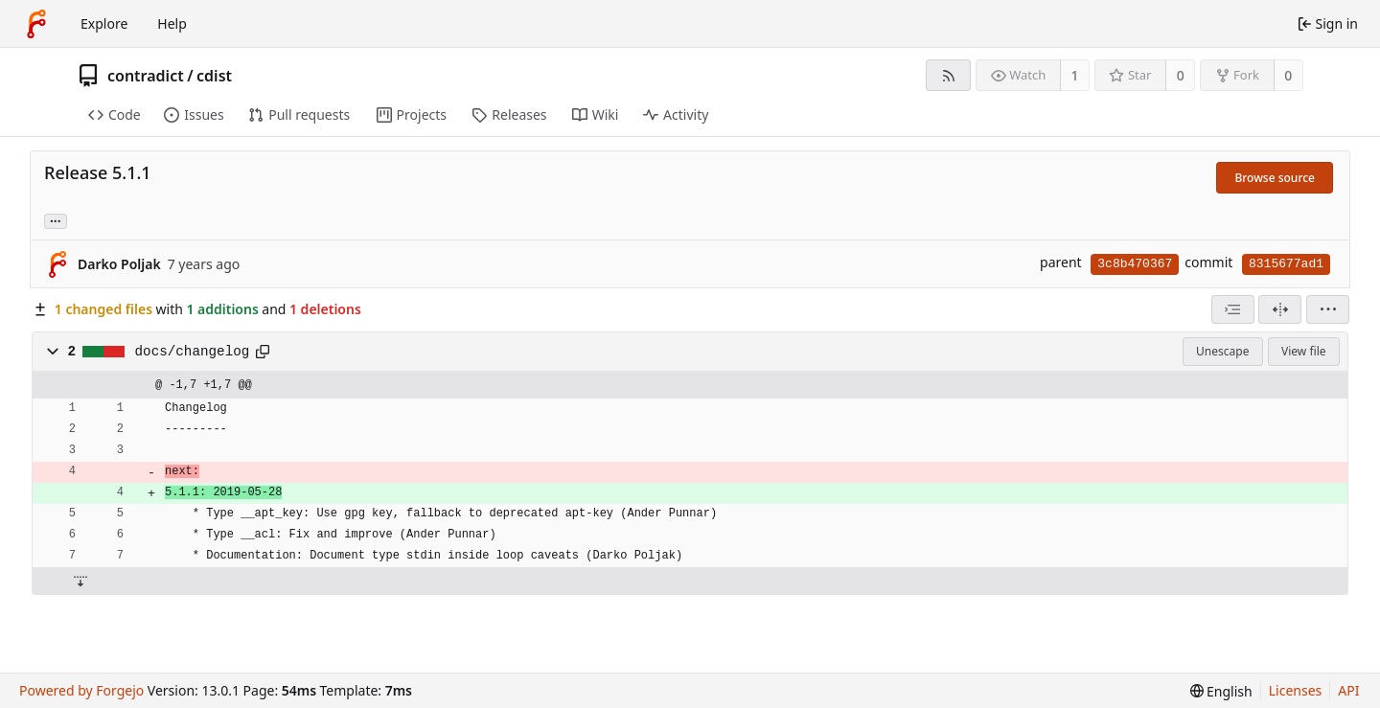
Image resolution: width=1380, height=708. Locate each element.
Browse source (1274, 178)
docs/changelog (192, 351)
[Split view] (1279, 309)
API (1348, 690)
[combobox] (1232, 309)
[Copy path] (262, 351)
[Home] (36, 24)
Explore (103, 23)
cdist (214, 75)
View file (1303, 351)
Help (172, 23)
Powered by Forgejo (81, 690)
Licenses (1295, 690)
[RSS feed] (948, 75)
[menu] (1327, 309)
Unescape (1222, 351)
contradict (145, 75)
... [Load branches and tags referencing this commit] (55, 220)
